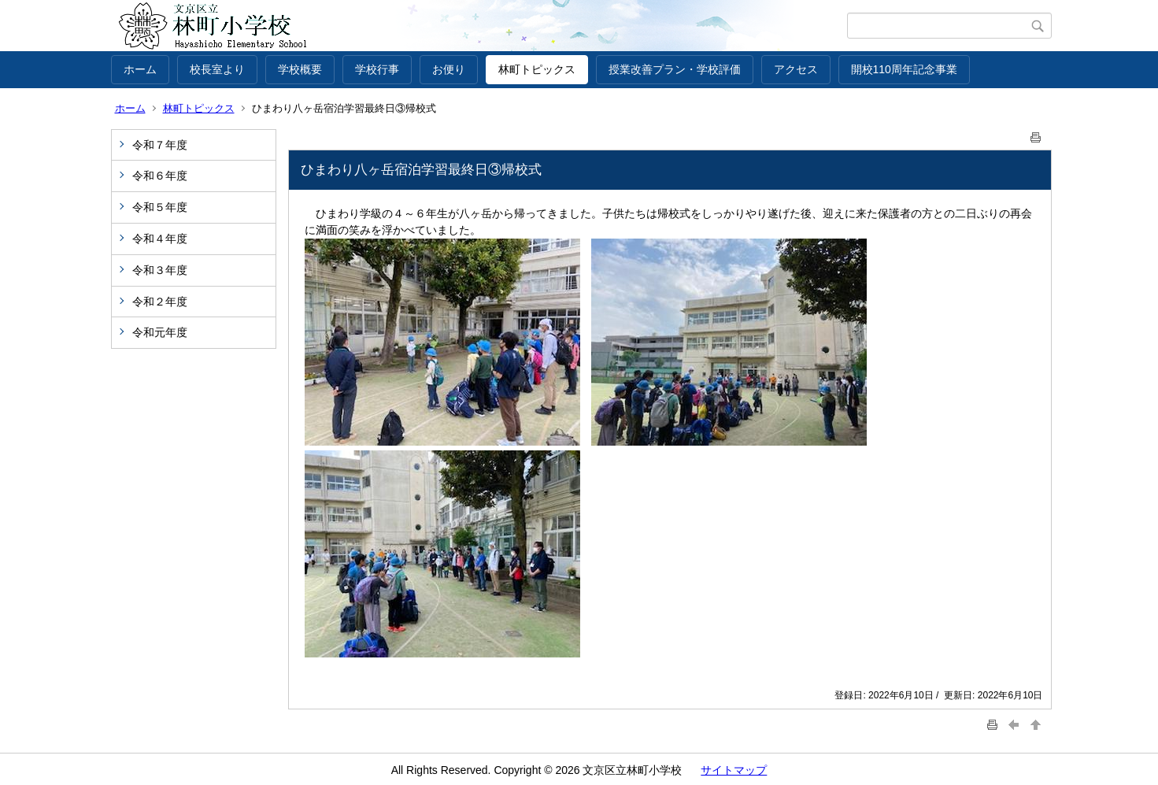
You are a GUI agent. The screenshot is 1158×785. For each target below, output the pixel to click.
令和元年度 (159, 332)
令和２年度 (159, 301)
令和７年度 (159, 145)
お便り (448, 69)
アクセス (796, 69)
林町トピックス (536, 69)
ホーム (140, 69)
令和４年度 (159, 238)
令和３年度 (159, 270)
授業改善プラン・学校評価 (675, 69)
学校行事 (377, 69)
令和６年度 (159, 175)
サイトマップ (734, 770)
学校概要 (300, 69)
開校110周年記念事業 (904, 69)
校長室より (217, 69)
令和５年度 (159, 207)
